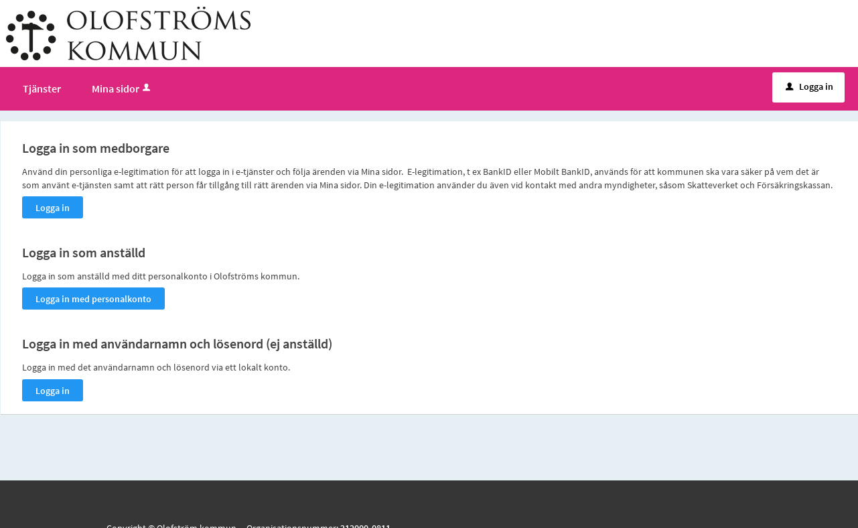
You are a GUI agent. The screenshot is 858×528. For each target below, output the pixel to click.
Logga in (809, 86)
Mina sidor (122, 88)
